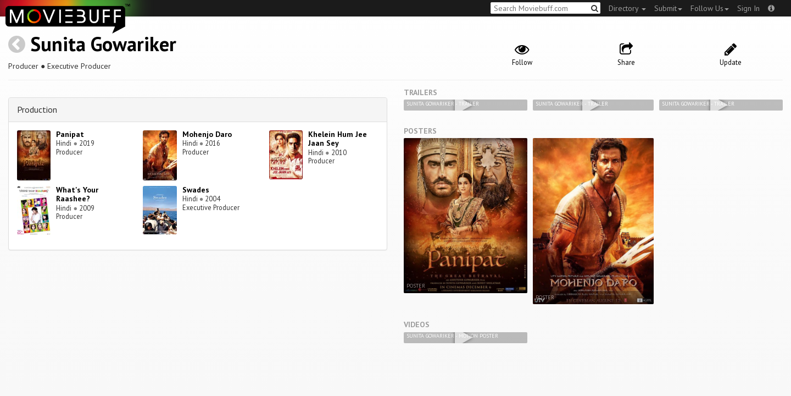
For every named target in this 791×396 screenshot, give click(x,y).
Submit (668, 8)
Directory (627, 8)
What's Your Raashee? (77, 194)
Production (37, 109)
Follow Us (709, 8)
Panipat (70, 134)
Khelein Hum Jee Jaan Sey (337, 138)
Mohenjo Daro (207, 134)
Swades (195, 190)
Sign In (748, 8)
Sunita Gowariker (103, 44)
